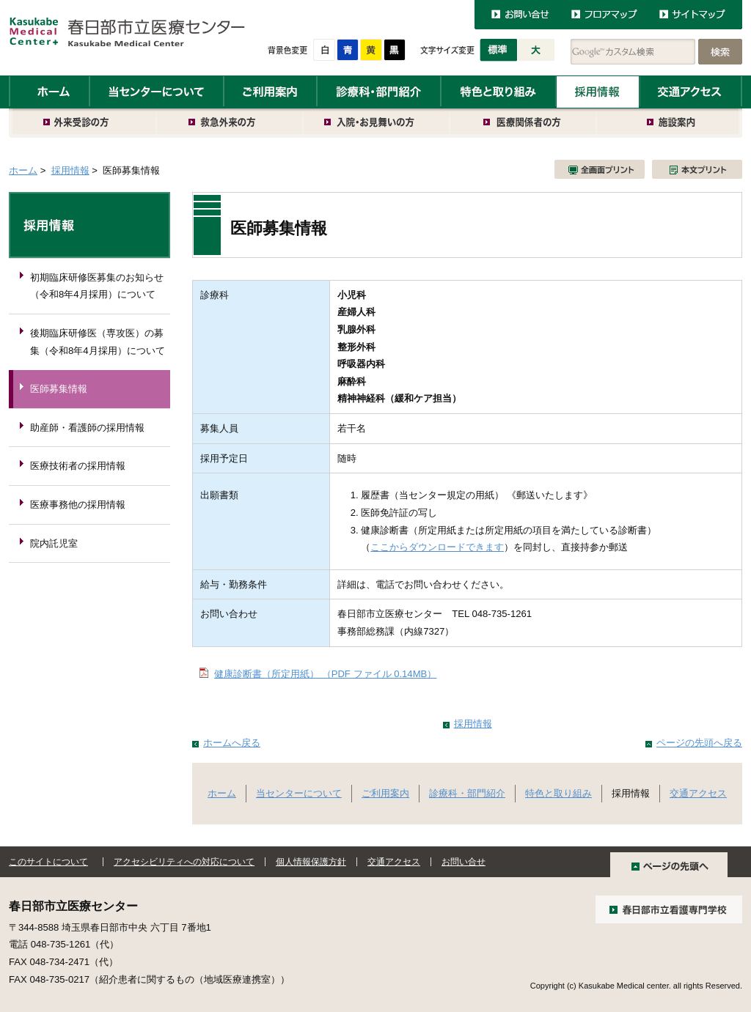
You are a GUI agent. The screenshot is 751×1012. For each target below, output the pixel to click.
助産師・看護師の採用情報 (87, 427)
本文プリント (697, 169)
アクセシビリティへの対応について (184, 862)
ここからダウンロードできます (437, 547)
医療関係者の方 (523, 123)
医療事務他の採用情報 (77, 504)
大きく (536, 50)
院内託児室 (54, 543)
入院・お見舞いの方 (377, 123)
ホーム (49, 91)
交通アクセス (691, 91)
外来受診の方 (83, 123)
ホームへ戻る (231, 742)
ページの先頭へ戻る (699, 742)
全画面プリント (599, 169)
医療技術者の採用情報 (77, 465)
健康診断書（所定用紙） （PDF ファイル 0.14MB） (325, 673)
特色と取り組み (498, 91)
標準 (498, 50)
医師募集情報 (58, 388)
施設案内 (669, 123)
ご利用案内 (270, 91)
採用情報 (598, 91)
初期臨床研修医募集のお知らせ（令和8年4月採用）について (97, 286)
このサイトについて (48, 862)
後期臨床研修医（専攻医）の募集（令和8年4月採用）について (97, 342)
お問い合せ (464, 862)
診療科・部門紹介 (379, 91)
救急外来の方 (230, 123)
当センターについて (156, 91)
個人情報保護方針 (311, 862)
